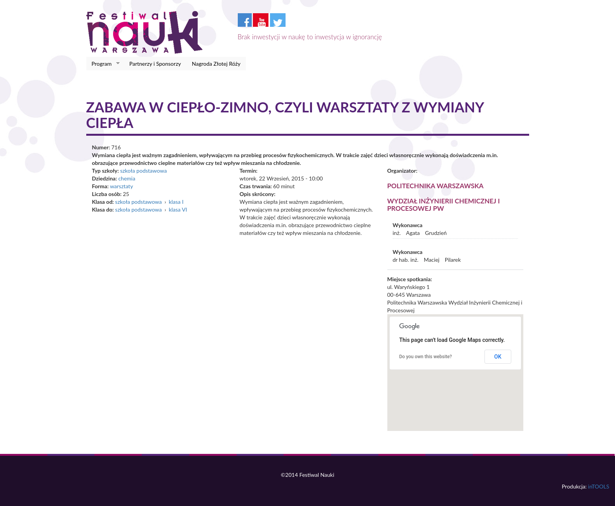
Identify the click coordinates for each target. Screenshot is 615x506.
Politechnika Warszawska (435, 186)
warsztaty (121, 186)
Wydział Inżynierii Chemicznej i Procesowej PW (443, 204)
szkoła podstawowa (143, 170)
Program (103, 63)
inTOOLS (598, 486)
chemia (126, 178)
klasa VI (178, 209)
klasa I (176, 201)
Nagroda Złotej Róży (216, 63)
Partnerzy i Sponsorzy (155, 63)
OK (498, 357)
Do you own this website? (425, 356)
